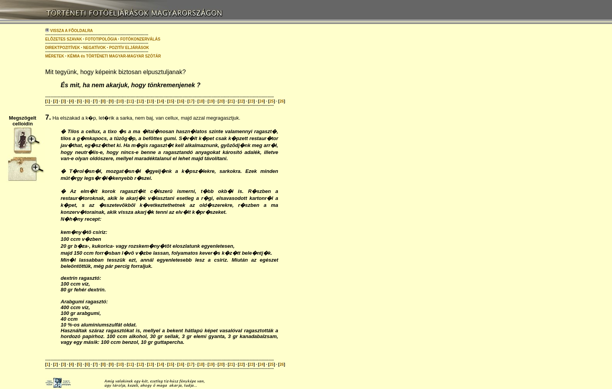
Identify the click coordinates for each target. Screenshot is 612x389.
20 (221, 101)
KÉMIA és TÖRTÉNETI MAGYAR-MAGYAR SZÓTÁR (114, 56)
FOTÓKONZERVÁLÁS (140, 39)
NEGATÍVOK (94, 48)
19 (211, 101)
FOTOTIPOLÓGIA (101, 39)
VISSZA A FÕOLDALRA (69, 31)
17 (191, 101)
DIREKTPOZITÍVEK (62, 48)
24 (261, 101)
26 (281, 101)
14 (160, 101)
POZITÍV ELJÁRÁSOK (129, 48)
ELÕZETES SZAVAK (63, 39)
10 (120, 101)
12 (140, 101)
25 (271, 101)
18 (201, 101)
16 (180, 101)
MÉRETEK (54, 56)
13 (150, 101)
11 (130, 101)
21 (231, 101)
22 (241, 101)
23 (251, 101)
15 (170, 101)
